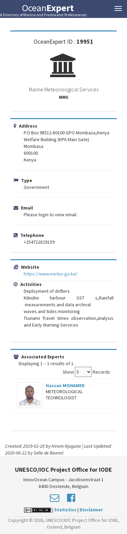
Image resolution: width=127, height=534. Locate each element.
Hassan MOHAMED (65, 385)
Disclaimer (91, 510)
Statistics (65, 510)
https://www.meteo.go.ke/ (51, 274)
